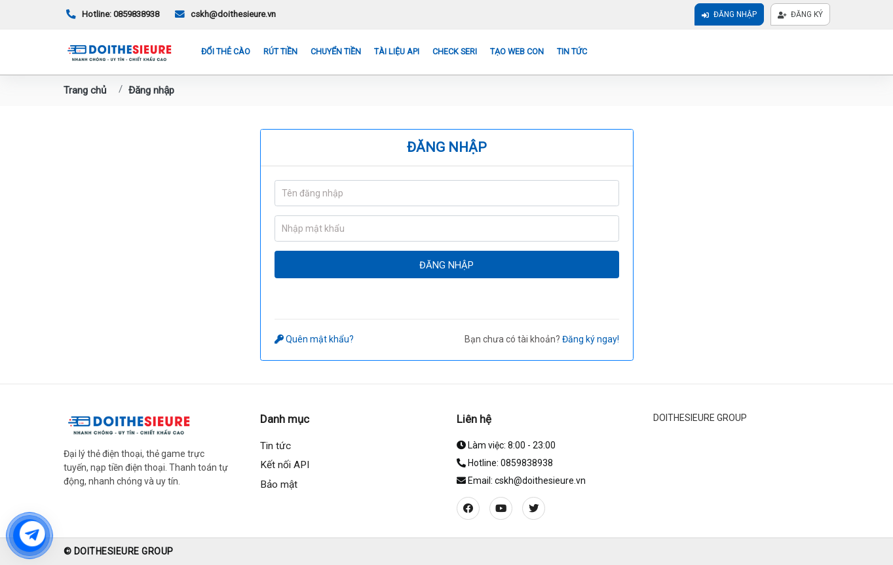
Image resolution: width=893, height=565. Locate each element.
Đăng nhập (729, 14)
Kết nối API (284, 465)
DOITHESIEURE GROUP (700, 417)
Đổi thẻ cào (225, 51)
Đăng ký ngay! (590, 339)
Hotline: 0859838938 (111, 14)
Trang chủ (85, 90)
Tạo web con (517, 51)
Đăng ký (800, 14)
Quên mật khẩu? (314, 339)
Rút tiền (280, 51)
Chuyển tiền (336, 51)
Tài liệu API (396, 51)
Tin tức (572, 51)
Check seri (454, 51)
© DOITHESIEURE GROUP (119, 551)
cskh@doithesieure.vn (224, 14)
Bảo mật (278, 484)
